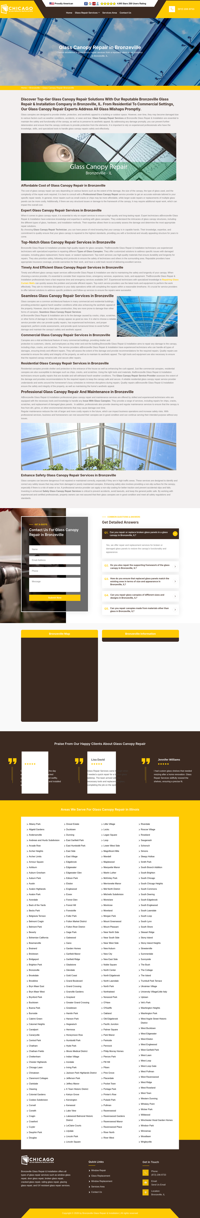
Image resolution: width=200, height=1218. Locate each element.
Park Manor (109, 1035)
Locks (106, 829)
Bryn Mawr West (37, 992)
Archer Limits (35, 856)
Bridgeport (34, 959)
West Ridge (146, 1082)
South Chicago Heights (152, 883)
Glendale (70, 970)
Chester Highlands (38, 1062)
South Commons (149, 889)
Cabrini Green (35, 1019)
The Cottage (147, 970)
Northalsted (109, 992)
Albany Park (34, 824)
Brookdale (34, 975)
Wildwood (145, 1115)
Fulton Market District (76, 921)
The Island (146, 975)
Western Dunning (149, 1098)
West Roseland (148, 1088)
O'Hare (107, 1002)
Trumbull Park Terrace (151, 981)
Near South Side (111, 937)
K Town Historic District (77, 1089)
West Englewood (149, 1044)
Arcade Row (35, 846)
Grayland (70, 997)
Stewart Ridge (148, 932)
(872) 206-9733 (186, 9)
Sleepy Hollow (148, 856)
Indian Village (72, 1056)
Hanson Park (72, 1019)
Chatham (33, 1046)
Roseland (145, 835)
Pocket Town (110, 1084)
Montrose (108, 905)
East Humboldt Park (75, 846)
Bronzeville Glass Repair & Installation (100, 1213)
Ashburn (33, 867)
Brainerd (33, 948)
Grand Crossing (73, 986)
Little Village (109, 824)
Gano (69, 943)
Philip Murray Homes (113, 1051)
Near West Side (111, 943)
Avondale (33, 900)
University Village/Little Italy (154, 992)
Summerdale (147, 954)
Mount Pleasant (111, 927)
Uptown (144, 997)
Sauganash (146, 840)
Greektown (71, 1008)
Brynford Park (35, 997)
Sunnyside (146, 959)
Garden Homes (73, 948)
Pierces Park (110, 1056)
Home (69, 12)
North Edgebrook (112, 975)
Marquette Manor (112, 867)
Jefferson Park (73, 1078)
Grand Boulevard (74, 981)
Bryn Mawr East (36, 986)
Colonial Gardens (37, 1094)
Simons (144, 851)
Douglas (33, 1138)
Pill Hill (107, 1062)
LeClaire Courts (73, 1125)
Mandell (107, 856)
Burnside (33, 1013)
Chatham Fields (36, 1051)
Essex (69, 894)
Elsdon (69, 883)
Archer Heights (36, 851)
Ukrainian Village (149, 986)
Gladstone (71, 965)
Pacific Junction (111, 1024)
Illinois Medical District (76, 1051)
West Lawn (146, 1055)
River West (109, 1138)
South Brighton (148, 873)
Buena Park (34, 1008)
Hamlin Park (72, 1013)
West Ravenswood (150, 1077)
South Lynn (146, 921)
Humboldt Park (73, 1040)
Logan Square (110, 835)
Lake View (71, 1111)
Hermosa (70, 1029)
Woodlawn (146, 1136)
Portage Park (110, 1089)
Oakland (108, 1013)
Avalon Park (34, 894)
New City (108, 954)
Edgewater (71, 867)
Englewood (71, 889)
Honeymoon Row (74, 1035)
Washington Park (149, 1013)
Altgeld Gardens (36, 829)
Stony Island (147, 937)
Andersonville (35, 835)
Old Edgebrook (111, 1019)
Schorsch (145, 846)
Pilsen (106, 1067)
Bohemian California (38, 937)
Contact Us (125, 12)
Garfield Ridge (73, 959)
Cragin (32, 1116)
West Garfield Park (150, 1050)
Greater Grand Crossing (77, 1002)
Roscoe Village (148, 829)
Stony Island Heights (151, 943)
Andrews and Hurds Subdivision (44, 840)
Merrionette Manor (112, 883)
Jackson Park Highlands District (81, 1073)
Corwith (32, 1111)
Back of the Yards (37, 905)
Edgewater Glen (74, 873)
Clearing (33, 1089)
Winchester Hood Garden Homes (157, 1120)
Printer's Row (110, 1094)
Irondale (70, 1062)
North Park (109, 986)
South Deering (148, 894)
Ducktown (71, 829)
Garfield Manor (73, 954)
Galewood (71, 937)
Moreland (108, 910)
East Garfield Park (75, 840)
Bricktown (33, 954)
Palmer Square (111, 1029)
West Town (146, 1093)
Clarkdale (33, 1084)
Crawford (33, 1121)
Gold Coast (71, 975)
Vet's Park (146, 1002)
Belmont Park (35, 927)
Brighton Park (35, 965)
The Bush (145, 965)
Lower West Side (112, 846)
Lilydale (70, 1131)
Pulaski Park (110, 1100)
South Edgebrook (149, 900)
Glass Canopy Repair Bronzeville (58, 88)
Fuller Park (71, 916)
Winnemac (146, 1131)
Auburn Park (35, 878)
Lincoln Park (72, 1136)
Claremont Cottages (38, 1078)
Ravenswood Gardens (114, 1116)
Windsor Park (147, 1125)
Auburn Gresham (37, 873)
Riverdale (145, 824)
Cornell (32, 1105)
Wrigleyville (146, 1142)
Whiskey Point (148, 1104)
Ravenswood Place (113, 1127)
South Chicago (148, 878)
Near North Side (111, 932)
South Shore (147, 927)
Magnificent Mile (111, 851)
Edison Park (72, 878)
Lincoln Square (73, 1142)
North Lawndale (111, 981)
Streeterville (146, 948)
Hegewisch (71, 1024)
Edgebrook (71, 862)
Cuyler (32, 1127)
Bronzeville (34, 88)
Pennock (108, 1046)
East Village (72, 856)
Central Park (35, 1040)
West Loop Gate (148, 1066)
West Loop (146, 1061)
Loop (106, 840)
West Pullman (147, 1071)
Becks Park (34, 910)
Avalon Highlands (37, 889)
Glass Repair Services (86, 12)
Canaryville (34, 1035)
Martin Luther (110, 873)
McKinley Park (110, 878)
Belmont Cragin (36, 921)
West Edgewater (149, 1033)
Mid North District (112, 889)
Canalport (33, 1029)
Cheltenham (34, 1056)
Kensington (71, 1100)
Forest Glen (72, 900)
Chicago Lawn (36, 1067)
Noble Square (110, 965)
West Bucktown (148, 1028)
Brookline (33, 981)
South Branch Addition (151, 867)
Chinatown (34, 1073)
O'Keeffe (108, 1008)
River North (109, 1132)
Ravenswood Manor (113, 1121)
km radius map (59, 677)
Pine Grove (109, 1073)
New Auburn (109, 948)
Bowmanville (35, 943)
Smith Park (146, 862)
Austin (32, 883)
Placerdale (109, 1078)
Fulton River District (75, 927)
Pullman (107, 1105)
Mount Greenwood (112, 921)
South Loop (146, 916)
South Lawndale (148, 910)
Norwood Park (110, 997)
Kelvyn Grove (72, 1094)
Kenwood (70, 1105)
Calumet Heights (37, 1024)
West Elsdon (147, 1039)
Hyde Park (71, 1046)
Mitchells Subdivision (114, 894)
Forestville (71, 910)
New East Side (111, 959)
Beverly (32, 932)
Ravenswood (110, 1111)
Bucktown (33, 1002)
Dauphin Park (35, 1132)
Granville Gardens (75, 992)
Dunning (70, 835)
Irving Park (71, 1067)
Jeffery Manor (72, 1084)
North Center (110, 970)
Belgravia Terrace (37, 916)
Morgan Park (110, 916)
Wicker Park (146, 1109)
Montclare (108, 900)
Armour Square (36, 862)
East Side (70, 851)
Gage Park (71, 932)
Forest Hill (71, 905)
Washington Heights (150, 1008)
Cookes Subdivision (38, 1100)
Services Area (109, 12)
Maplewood (109, 862)
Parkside (108, 1040)
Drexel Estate (72, 824)
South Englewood (149, 905)
